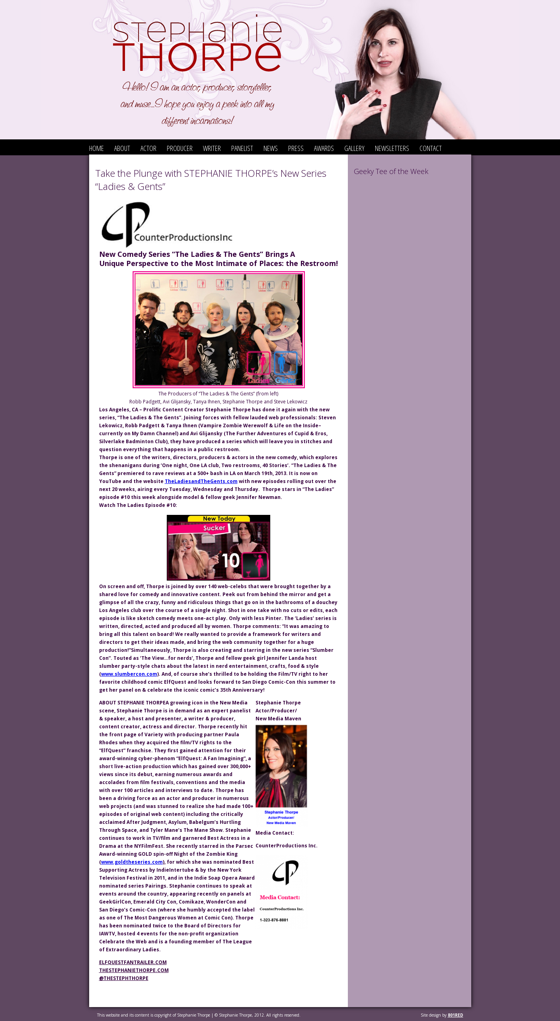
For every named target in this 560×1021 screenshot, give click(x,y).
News (270, 148)
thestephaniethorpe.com (134, 970)
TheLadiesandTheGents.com (201, 481)
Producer (180, 148)
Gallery (354, 148)
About (122, 148)
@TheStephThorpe (123, 978)
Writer (212, 148)
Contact (431, 148)
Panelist (242, 148)
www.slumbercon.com (129, 674)
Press (296, 148)
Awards (324, 148)
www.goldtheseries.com (132, 862)
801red (455, 1015)
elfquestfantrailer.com (133, 962)
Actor (148, 148)
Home (96, 148)
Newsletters (392, 148)
